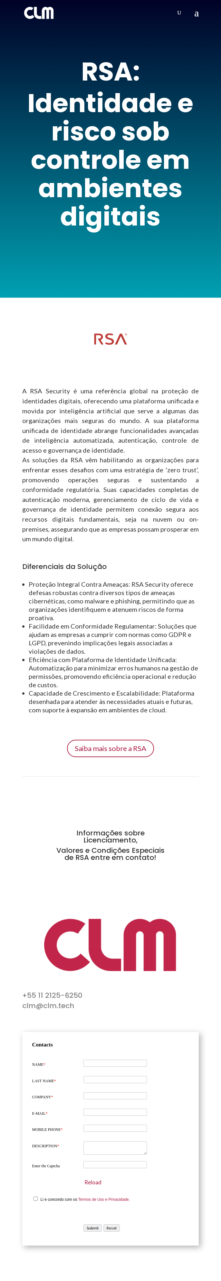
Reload (92, 1182)
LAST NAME (44, 1081)
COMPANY (42, 1097)
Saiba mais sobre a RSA (110, 748)
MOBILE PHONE (47, 1129)
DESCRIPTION (45, 1146)
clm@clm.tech (48, 1006)
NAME (38, 1064)
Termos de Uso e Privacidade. (104, 1199)
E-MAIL (40, 1113)
